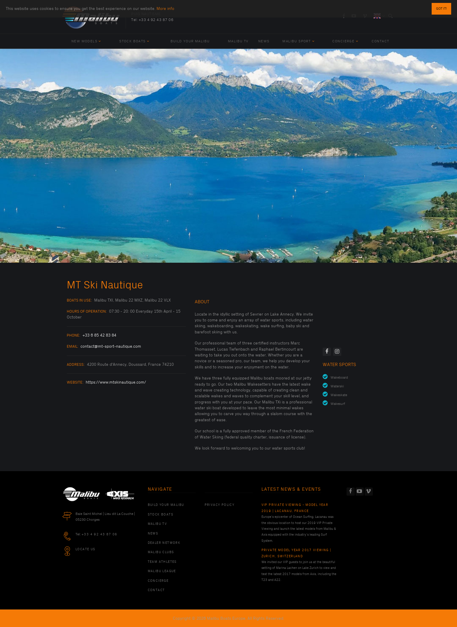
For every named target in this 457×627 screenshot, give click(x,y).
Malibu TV (238, 41)
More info (165, 8)
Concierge (345, 41)
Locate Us (85, 549)
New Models (86, 41)
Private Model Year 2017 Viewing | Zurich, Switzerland (296, 553)
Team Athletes (162, 562)
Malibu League (162, 571)
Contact (380, 41)
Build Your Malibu (190, 41)
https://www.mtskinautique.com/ (116, 382)
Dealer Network (164, 543)
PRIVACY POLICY (220, 505)
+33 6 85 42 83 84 (99, 335)
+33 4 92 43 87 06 (156, 20)
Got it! (441, 9)
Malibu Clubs (161, 552)
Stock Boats (134, 41)
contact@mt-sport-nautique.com (110, 346)
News (264, 41)
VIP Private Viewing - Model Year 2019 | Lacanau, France (294, 508)
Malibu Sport (298, 41)
